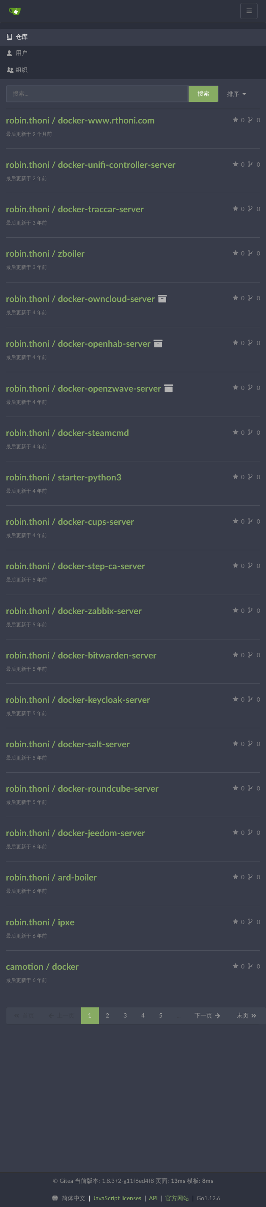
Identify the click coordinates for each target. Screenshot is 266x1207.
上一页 (61, 1016)
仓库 (17, 37)
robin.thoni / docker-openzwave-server (90, 388)
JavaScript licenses (117, 1199)
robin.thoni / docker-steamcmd (67, 433)
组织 (17, 70)
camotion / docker (42, 967)
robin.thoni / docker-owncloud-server (86, 299)
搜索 (203, 94)
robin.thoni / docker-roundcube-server (82, 789)
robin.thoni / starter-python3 (63, 477)
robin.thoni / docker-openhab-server (84, 344)
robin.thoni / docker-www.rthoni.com (80, 120)
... (179, 1016)
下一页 (208, 1016)
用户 (17, 53)
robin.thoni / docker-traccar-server (75, 209)
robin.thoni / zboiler (45, 254)
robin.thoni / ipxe (40, 922)
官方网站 (177, 1199)
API (153, 1199)
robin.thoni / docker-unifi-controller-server (91, 165)
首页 (23, 1016)
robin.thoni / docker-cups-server (70, 522)
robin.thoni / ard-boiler (51, 877)
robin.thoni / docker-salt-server (68, 744)
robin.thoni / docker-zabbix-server (74, 611)
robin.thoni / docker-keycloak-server (78, 700)
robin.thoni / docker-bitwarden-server (81, 655)
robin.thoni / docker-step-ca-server (75, 566)
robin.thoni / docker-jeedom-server (75, 833)
